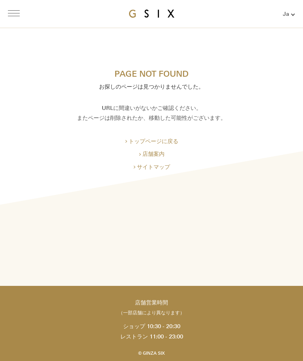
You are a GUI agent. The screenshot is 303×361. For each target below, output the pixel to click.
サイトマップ (153, 167)
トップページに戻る (153, 141)
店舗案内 (153, 154)
